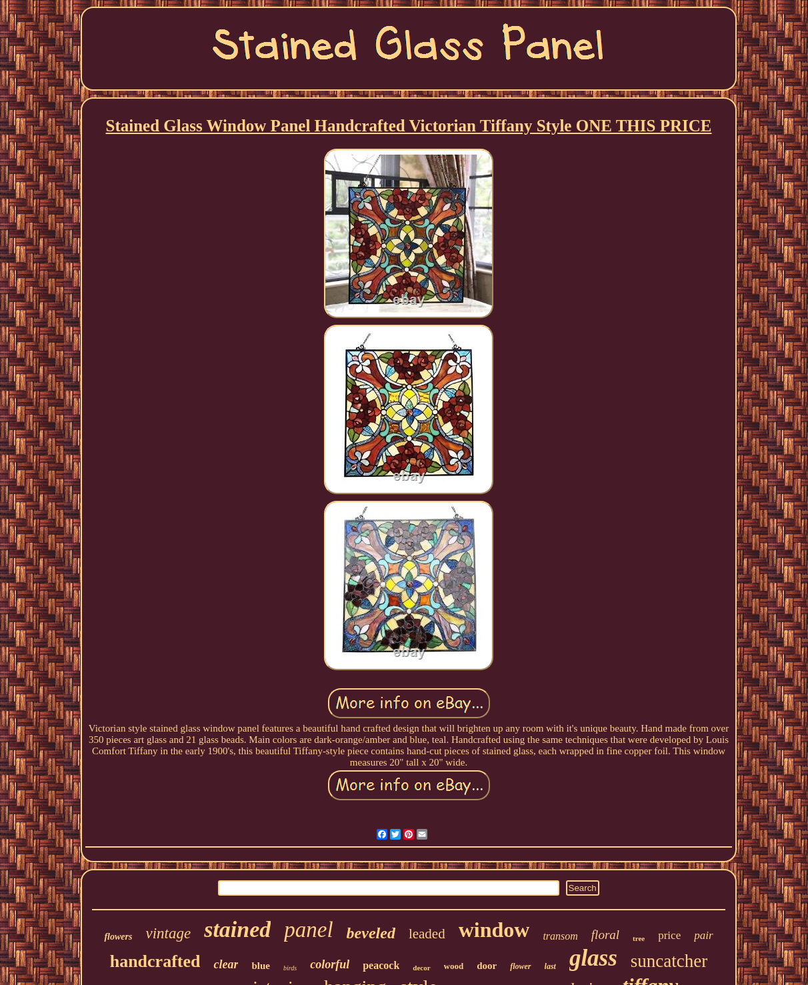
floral (605, 935)
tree (639, 938)
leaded (427, 934)
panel (308, 930)
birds (290, 968)
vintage (168, 933)
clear (225, 964)
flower (520, 966)
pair (703, 935)
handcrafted (155, 961)
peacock (381, 965)
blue (260, 965)
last (550, 966)
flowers (118, 937)
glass (593, 958)
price (669, 935)
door (487, 965)
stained (237, 929)
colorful (329, 964)
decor (421, 968)
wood (454, 966)
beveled (371, 933)
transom (560, 936)
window (494, 930)
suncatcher (669, 961)
